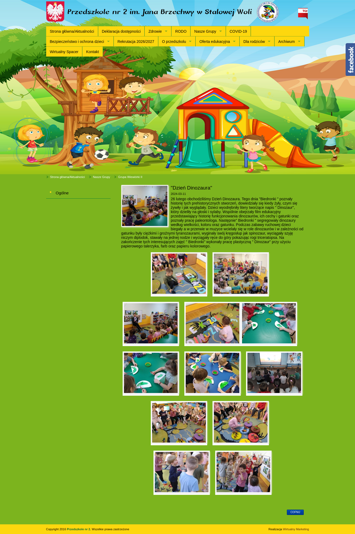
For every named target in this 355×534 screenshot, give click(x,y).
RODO (180, 31)
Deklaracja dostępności (121, 31)
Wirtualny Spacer (64, 52)
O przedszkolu (174, 41)
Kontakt (92, 52)
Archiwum (286, 41)
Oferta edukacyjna (214, 41)
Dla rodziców (254, 41)
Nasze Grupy (205, 31)
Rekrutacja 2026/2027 (136, 41)
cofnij (295, 512)
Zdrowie (155, 31)
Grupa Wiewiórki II (130, 177)
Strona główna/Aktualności (72, 31)
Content (350, 59)
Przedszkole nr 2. (79, 529)
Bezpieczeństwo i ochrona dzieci (77, 41)
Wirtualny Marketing (296, 529)
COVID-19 (238, 31)
